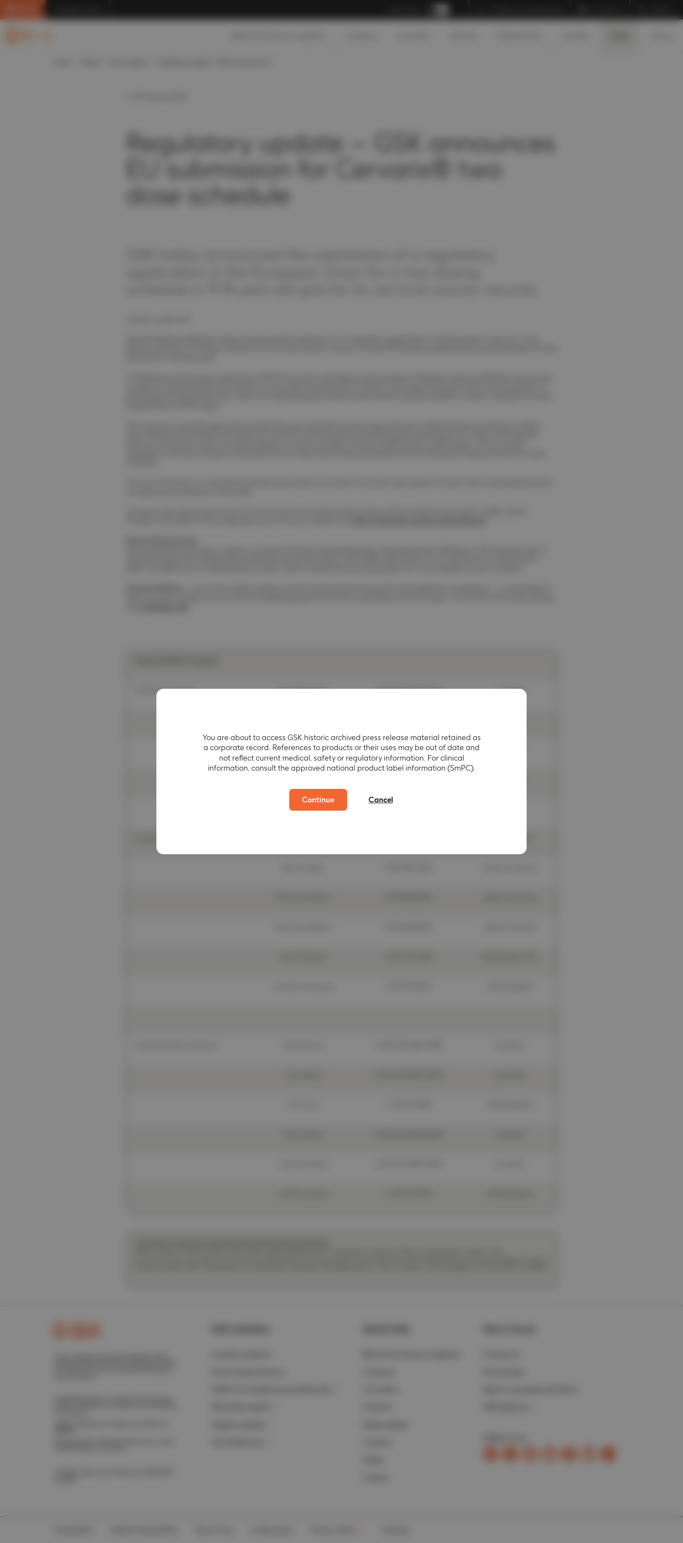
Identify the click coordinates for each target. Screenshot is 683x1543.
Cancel (382, 799)
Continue (317, 799)
